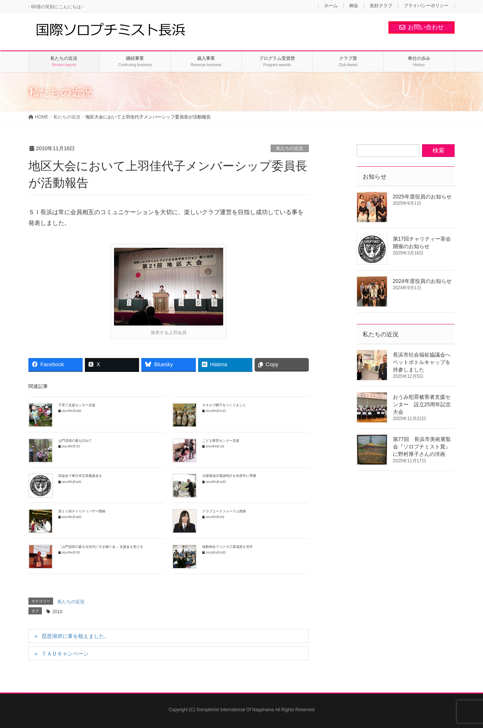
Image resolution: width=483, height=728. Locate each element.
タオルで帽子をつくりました (224, 405)
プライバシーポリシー (426, 5)
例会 (353, 5)
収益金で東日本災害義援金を (80, 476)
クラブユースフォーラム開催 (224, 511)
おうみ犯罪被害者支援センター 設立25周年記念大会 (422, 404)
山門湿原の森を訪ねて (75, 440)
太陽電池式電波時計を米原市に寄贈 (229, 476)
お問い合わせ (421, 27)
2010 (57, 611)
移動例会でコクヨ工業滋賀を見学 (227, 547)
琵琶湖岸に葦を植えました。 (75, 636)
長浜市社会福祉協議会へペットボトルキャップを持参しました (421, 362)
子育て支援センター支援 (76, 405)
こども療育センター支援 (220, 440)
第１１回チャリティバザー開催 (81, 511)
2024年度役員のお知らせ (422, 281)
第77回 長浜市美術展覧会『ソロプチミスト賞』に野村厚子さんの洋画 (422, 446)
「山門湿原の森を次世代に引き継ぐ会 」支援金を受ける (100, 547)
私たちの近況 (289, 148)
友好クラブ (381, 5)
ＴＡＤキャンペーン (65, 654)
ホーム (331, 5)
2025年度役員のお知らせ (422, 197)
